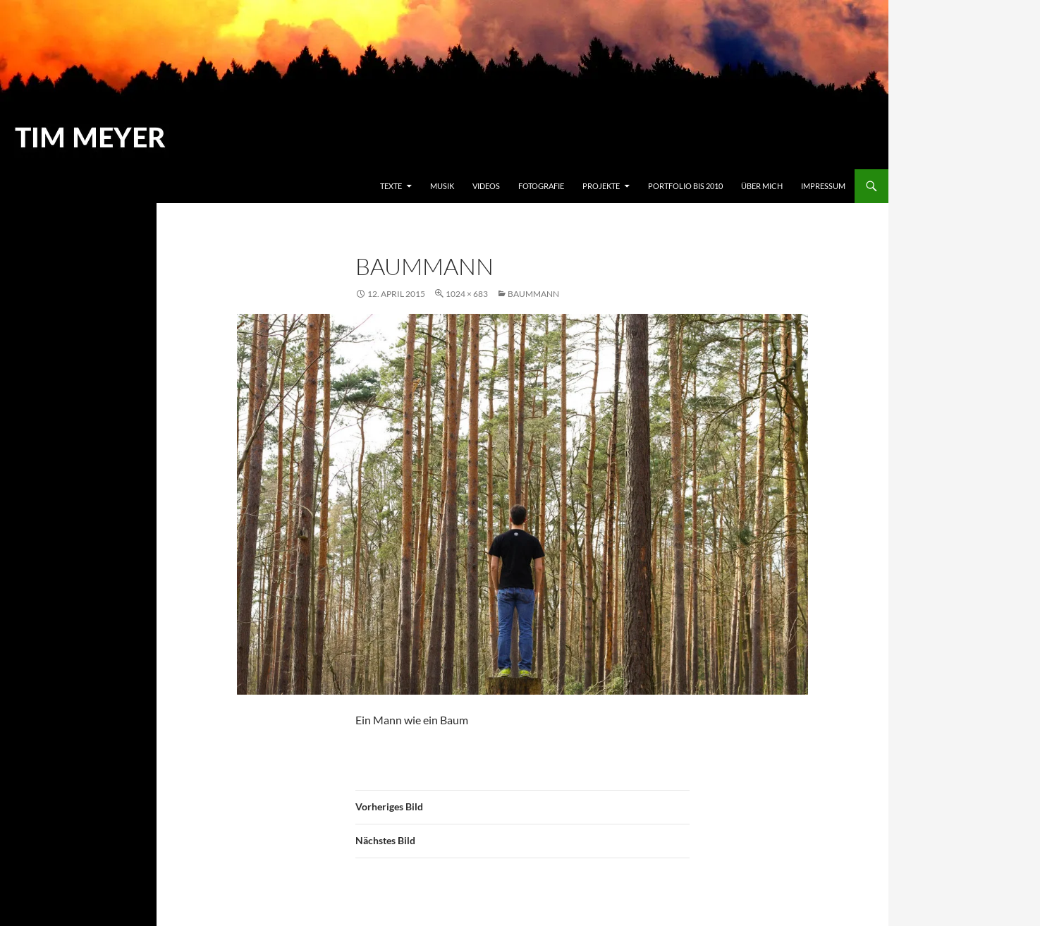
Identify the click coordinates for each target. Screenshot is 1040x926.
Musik (442, 185)
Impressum (823, 185)
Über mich (762, 185)
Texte (391, 185)
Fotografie (541, 185)
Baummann (533, 293)
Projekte (601, 185)
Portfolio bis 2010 (685, 185)
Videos (486, 185)
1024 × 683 (467, 293)
